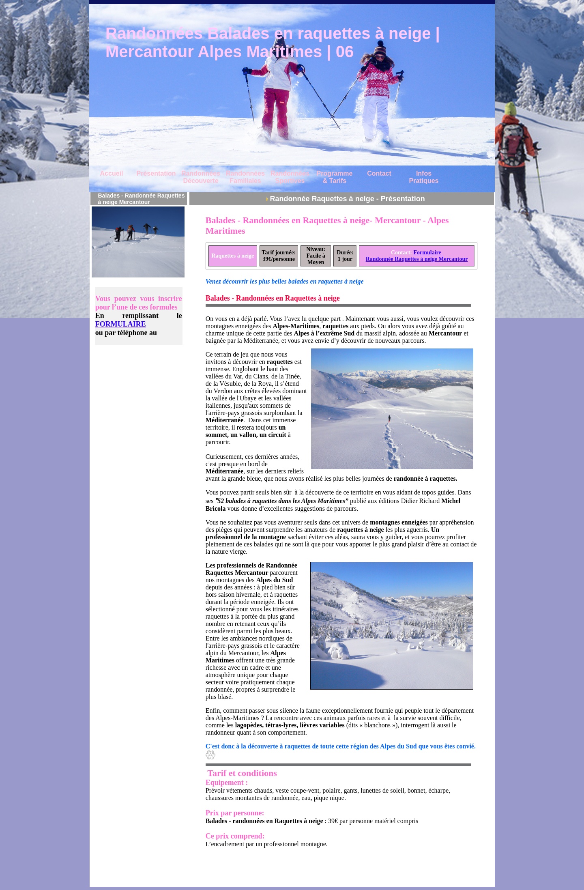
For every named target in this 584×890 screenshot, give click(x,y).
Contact (379, 173)
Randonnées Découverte (200, 177)
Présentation (156, 173)
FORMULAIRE (120, 324)
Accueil (111, 173)
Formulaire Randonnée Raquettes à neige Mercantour (417, 255)
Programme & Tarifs (335, 177)
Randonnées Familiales (245, 177)
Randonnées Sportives (290, 177)
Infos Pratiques (424, 177)
